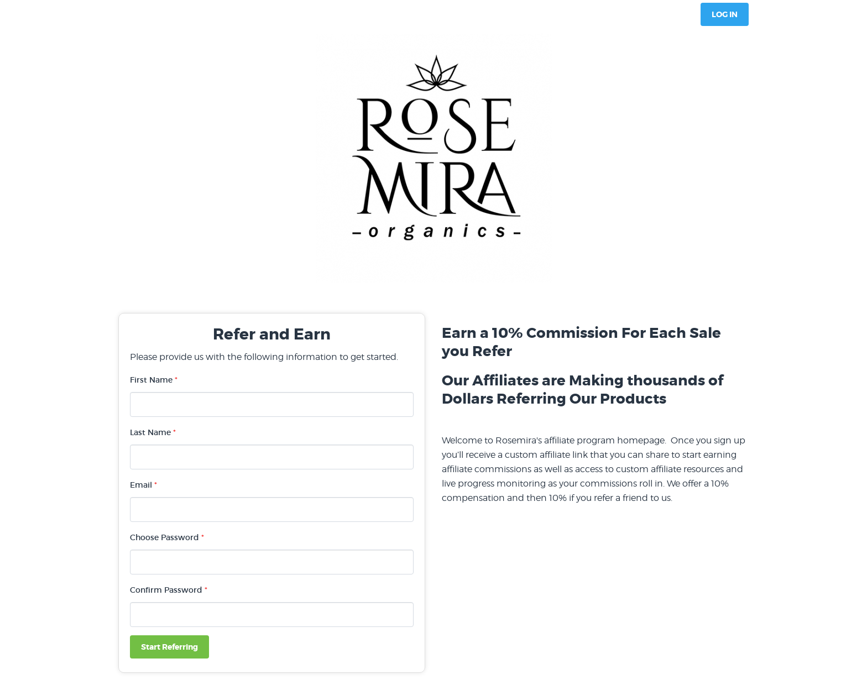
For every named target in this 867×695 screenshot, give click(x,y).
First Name (153, 380)
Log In (725, 14)
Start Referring (169, 647)
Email (143, 485)
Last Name (153, 432)
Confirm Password (168, 590)
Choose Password (167, 537)
